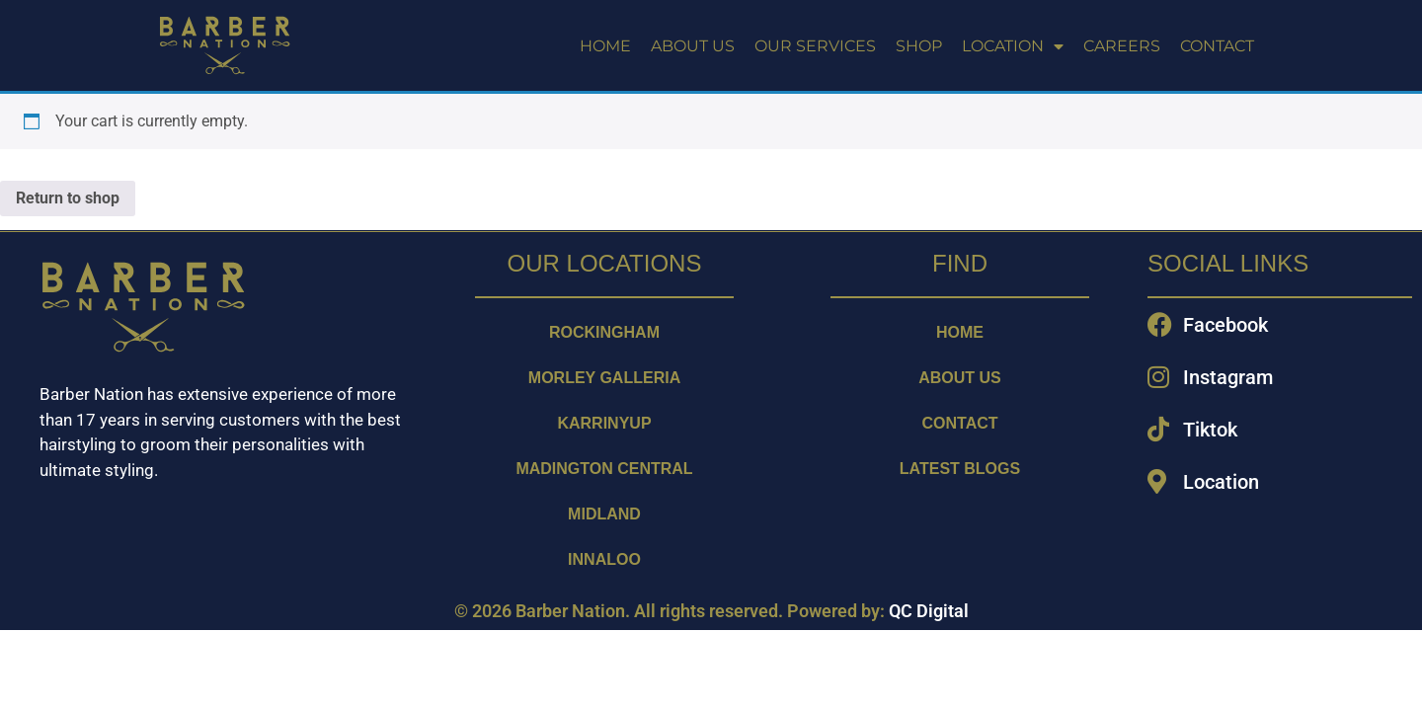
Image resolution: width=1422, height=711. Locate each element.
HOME (605, 46)
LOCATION (1013, 46)
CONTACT (1217, 46)
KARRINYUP (604, 423)
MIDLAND (604, 514)
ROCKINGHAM (604, 332)
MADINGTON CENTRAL (603, 468)
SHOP (919, 46)
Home (960, 332)
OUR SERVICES (815, 46)
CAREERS (1121, 46)
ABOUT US (693, 46)
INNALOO (604, 559)
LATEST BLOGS (960, 468)
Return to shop (67, 198)
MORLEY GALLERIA (604, 377)
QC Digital (929, 610)
